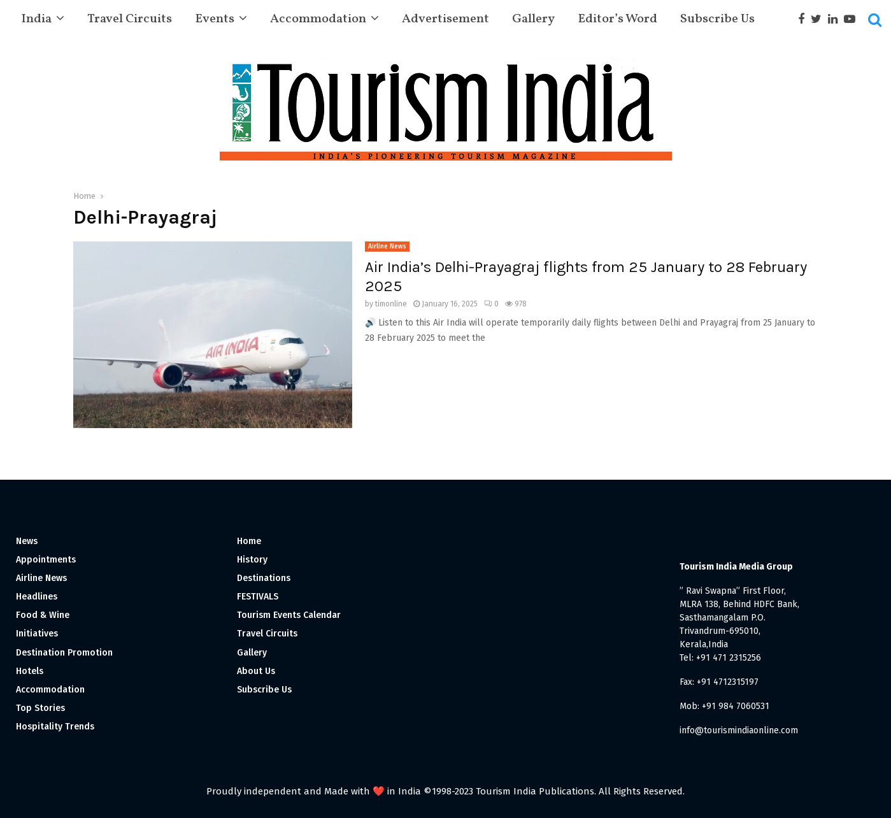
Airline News (387, 246)
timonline (391, 303)
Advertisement (445, 19)
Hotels (29, 671)
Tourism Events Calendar (289, 615)
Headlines (36, 596)
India (36, 19)
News (27, 541)
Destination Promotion (64, 652)
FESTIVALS (257, 596)
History (252, 559)
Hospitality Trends (55, 726)
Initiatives (37, 633)
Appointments (46, 559)
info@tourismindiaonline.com (739, 730)
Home (249, 541)
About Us (256, 671)
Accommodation (318, 19)
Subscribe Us (717, 19)
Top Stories (40, 708)
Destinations (263, 578)
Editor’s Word (617, 19)
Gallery (533, 19)
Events (214, 19)
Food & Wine (42, 615)
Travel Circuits (129, 19)
